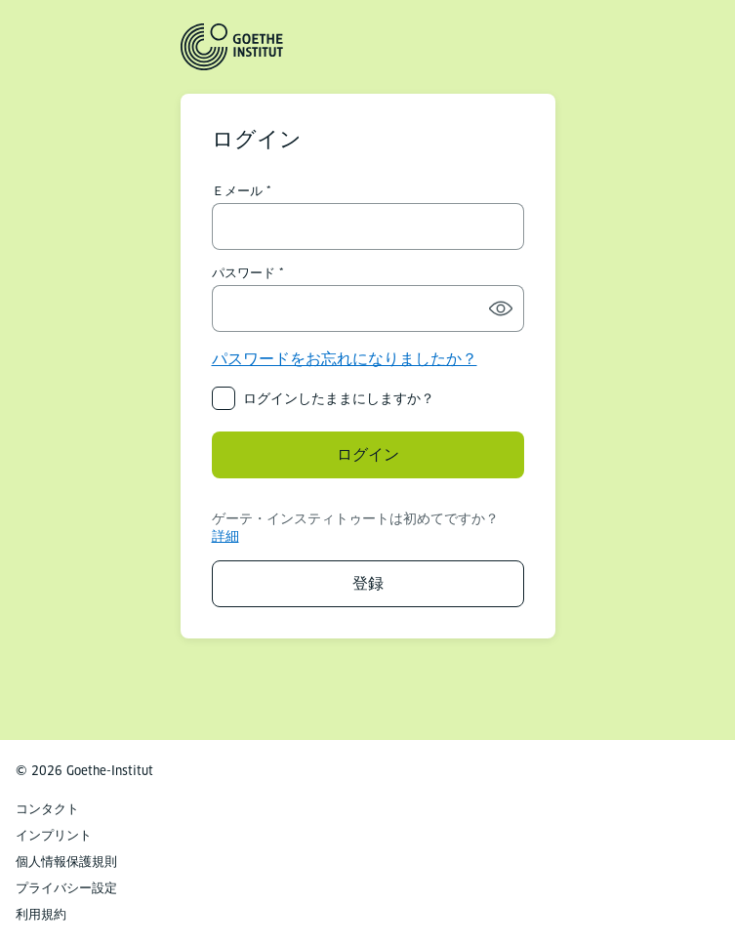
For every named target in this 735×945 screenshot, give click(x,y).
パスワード (243, 273)
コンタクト (47, 808)
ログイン (368, 454)
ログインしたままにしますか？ (338, 398)
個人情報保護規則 (66, 861)
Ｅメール (237, 191)
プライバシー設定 (66, 888)
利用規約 (41, 914)
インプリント (54, 835)
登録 (368, 583)
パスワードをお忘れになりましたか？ (344, 359)
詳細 (225, 536)
